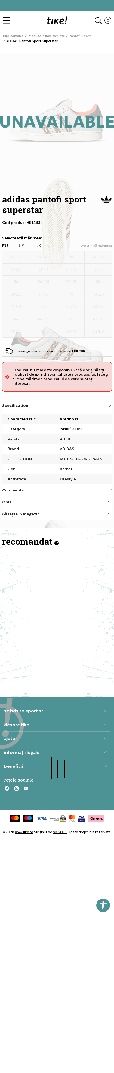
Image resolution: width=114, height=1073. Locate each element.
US (21, 245)
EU (5, 245)
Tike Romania (13, 36)
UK (38, 245)
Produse (34, 36)
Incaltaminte (55, 36)
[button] (7, 20)
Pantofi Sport (80, 36)
